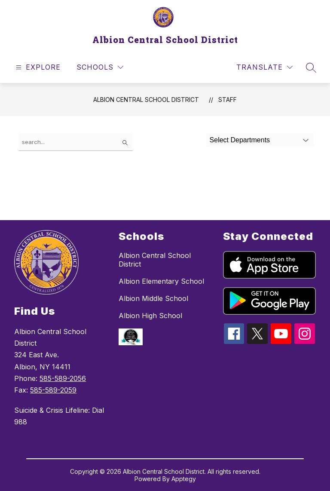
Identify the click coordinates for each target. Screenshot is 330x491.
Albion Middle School (153, 298)
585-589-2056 (63, 378)
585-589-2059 (53, 390)
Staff (227, 99)
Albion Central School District (146, 99)
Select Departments (240, 140)
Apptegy (183, 478)
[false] (75, 142)
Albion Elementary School (161, 281)
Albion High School (150, 315)
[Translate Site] (264, 67)
